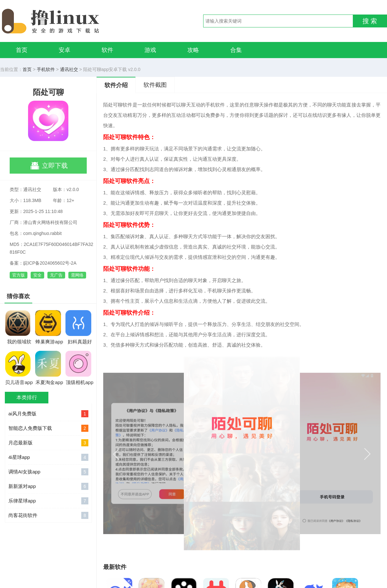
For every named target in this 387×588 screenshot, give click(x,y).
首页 (21, 50)
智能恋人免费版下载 (48, 428)
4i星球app (48, 457)
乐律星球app (48, 500)
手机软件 (46, 69)
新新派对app (48, 486)
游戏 (150, 50)
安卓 (64, 50)
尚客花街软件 (48, 515)
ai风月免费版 (48, 413)
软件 (107, 50)
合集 (236, 50)
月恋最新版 (48, 442)
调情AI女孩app (48, 471)
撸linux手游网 (74, 21)
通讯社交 (69, 69)
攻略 (193, 50)
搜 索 (369, 21)
